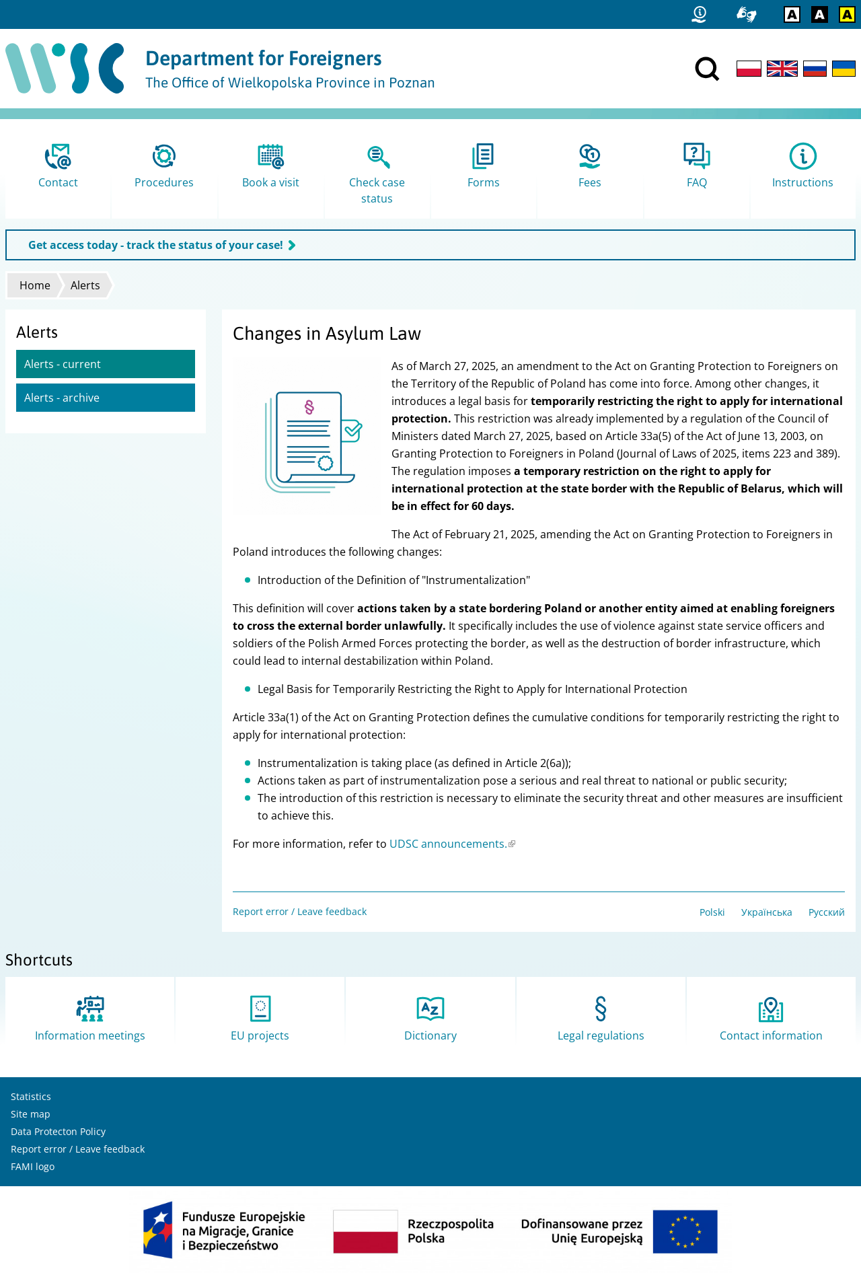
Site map (30, 1113)
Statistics (31, 1096)
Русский (827, 912)
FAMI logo (32, 1166)
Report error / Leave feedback (300, 911)
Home (35, 285)
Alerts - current (62, 364)
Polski (712, 912)
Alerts (85, 285)
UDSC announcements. (452, 843)
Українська (766, 912)
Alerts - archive (62, 397)
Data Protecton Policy (58, 1131)
